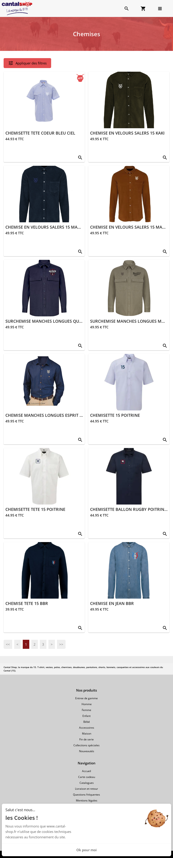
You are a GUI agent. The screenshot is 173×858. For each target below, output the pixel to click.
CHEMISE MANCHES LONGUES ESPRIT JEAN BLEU (52, 415)
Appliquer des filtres (27, 63)
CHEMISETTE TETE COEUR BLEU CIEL (40, 133)
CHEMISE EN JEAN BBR (112, 603)
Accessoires (86, 728)
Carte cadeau (86, 777)
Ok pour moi (86, 850)
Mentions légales (86, 800)
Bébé (86, 722)
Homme (87, 704)
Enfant (86, 716)
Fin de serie (86, 739)
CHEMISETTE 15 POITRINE (115, 415)
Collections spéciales (86, 745)
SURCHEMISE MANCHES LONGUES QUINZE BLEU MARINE (60, 321)
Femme (86, 710)
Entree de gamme (86, 698)
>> (61, 644)
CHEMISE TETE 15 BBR (26, 603)
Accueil (86, 771)
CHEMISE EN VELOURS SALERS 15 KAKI (127, 133)
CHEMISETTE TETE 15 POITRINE (35, 509)
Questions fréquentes (86, 794)
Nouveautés (86, 751)
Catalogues (87, 783)
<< (8, 644)
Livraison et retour (86, 789)
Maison (86, 733)
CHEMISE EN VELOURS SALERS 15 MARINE (46, 227)
